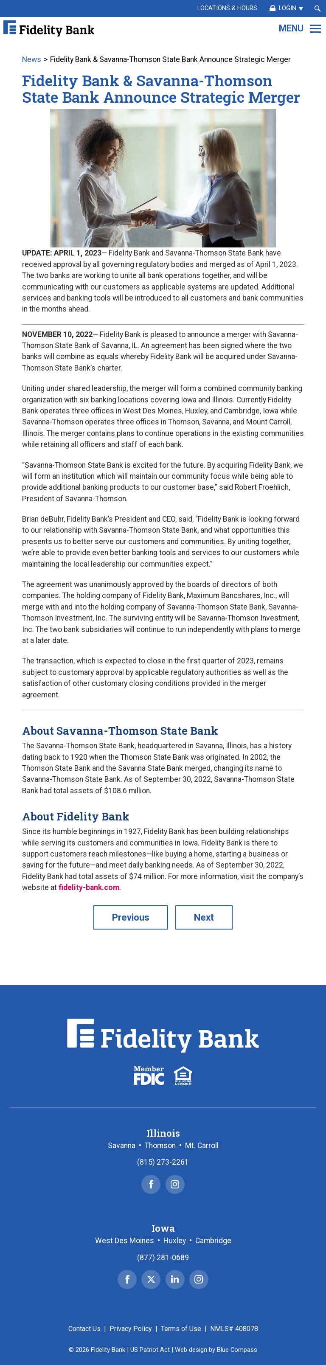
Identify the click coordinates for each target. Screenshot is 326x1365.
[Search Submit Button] (317, 8)
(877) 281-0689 (163, 1257)
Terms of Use (181, 1329)
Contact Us (84, 1329)
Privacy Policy (131, 1329)
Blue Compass (237, 1350)
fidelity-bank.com (89, 887)
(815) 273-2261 (163, 1162)
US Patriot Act (150, 1350)
